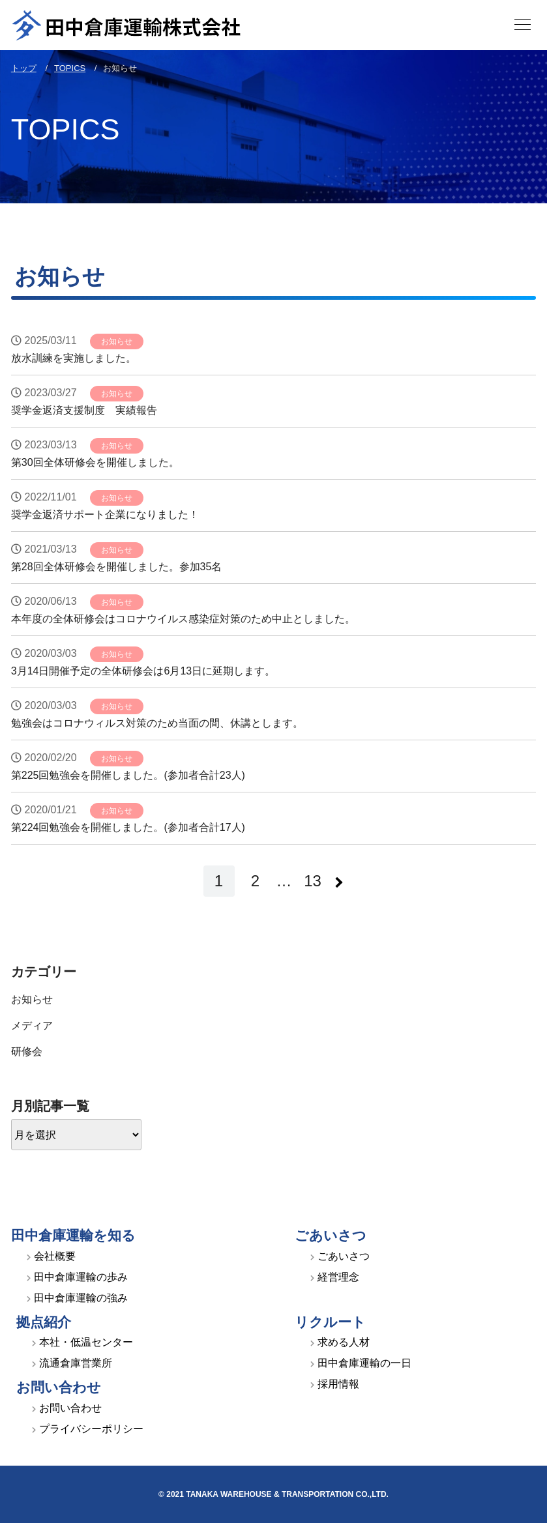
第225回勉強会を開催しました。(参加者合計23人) (128, 775)
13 (312, 881)
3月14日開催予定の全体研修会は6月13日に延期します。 (143, 670)
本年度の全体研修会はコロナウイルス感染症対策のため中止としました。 (183, 618)
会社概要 (55, 1256)
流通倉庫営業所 (75, 1363)
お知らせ (116, 341)
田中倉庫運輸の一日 (364, 1363)
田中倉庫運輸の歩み (81, 1277)
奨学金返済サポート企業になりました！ (105, 514)
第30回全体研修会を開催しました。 (95, 462)
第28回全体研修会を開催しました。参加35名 (116, 566)
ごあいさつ (344, 1256)
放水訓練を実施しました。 (73, 358)
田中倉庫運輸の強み (81, 1297)
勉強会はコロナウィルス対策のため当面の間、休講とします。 (157, 723)
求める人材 (344, 1342)
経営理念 (338, 1277)
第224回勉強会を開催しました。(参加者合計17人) (128, 827)
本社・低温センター (86, 1342)
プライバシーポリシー (91, 1428)
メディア (32, 1025)
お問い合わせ (70, 1408)
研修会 (26, 1051)
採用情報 (338, 1383)
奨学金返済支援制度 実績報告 (84, 410)
